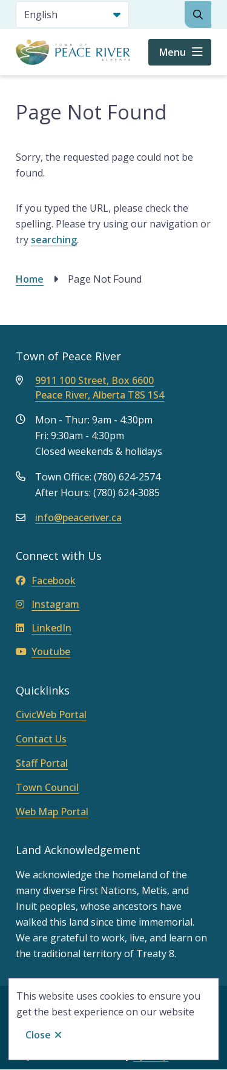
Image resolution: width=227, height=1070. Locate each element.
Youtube (43, 651)
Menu (172, 52)
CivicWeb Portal (51, 714)
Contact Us (41, 738)
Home (30, 279)
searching (54, 239)
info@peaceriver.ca (78, 517)
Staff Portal (42, 763)
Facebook (46, 580)
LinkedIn (43, 627)
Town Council (47, 787)
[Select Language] (72, 14)
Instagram (47, 604)
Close (38, 1034)
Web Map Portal (52, 811)
